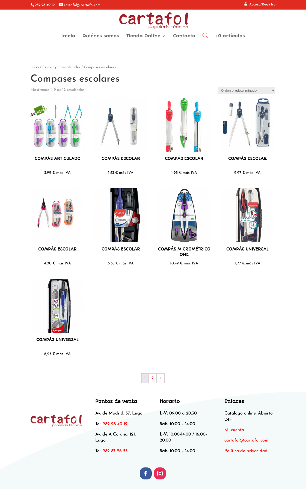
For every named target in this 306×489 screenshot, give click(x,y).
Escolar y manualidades (61, 67)
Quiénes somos (100, 36)
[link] (246, 440)
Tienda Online (143, 36)
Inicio (68, 36)
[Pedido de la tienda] (246, 90)
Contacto (184, 36)
